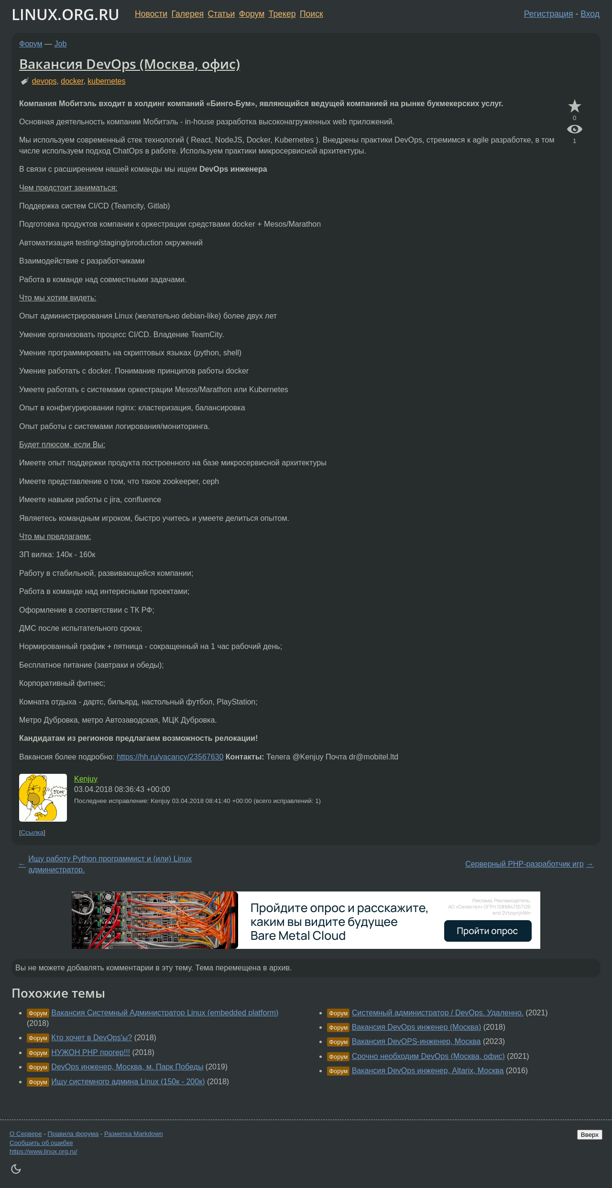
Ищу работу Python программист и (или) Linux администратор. (110, 864)
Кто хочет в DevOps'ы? (91, 1038)
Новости (151, 14)
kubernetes (106, 81)
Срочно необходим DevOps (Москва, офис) (428, 1056)
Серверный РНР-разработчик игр (524, 864)
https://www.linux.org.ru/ (43, 1151)
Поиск (311, 14)
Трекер (282, 14)
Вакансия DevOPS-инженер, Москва (416, 1041)
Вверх (590, 1134)
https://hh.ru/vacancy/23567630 (170, 757)
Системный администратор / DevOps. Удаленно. (438, 1013)
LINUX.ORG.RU (65, 14)
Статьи (221, 14)
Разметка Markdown (133, 1133)
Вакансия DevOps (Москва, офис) (129, 64)
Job (61, 44)
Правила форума (73, 1133)
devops (44, 81)
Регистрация (548, 14)
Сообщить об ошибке (41, 1142)
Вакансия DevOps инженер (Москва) (416, 1027)
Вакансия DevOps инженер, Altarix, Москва (428, 1071)
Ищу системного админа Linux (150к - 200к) (128, 1082)
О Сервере (26, 1133)
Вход (590, 14)
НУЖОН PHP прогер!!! (90, 1052)
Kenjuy (86, 779)
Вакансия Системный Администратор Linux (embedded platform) (164, 1013)
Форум (251, 14)
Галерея (188, 14)
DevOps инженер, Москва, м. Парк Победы (127, 1067)
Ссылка (32, 832)
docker (72, 81)
